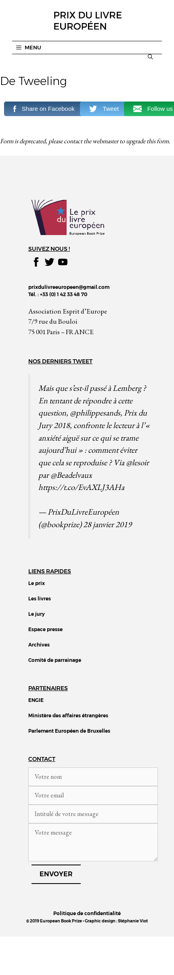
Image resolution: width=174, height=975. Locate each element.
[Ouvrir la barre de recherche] (150, 57)
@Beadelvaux (71, 474)
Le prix (36, 583)
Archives (39, 645)
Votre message (93, 842)
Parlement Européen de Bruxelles (69, 731)
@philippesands (95, 412)
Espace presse (45, 629)
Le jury (36, 614)
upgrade (135, 141)
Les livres (39, 599)
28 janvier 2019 (107, 524)
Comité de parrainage (54, 660)
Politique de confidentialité (87, 913)
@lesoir (137, 462)
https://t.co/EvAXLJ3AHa (81, 486)
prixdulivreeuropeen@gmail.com (68, 287)
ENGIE (36, 700)
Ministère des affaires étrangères (68, 715)
